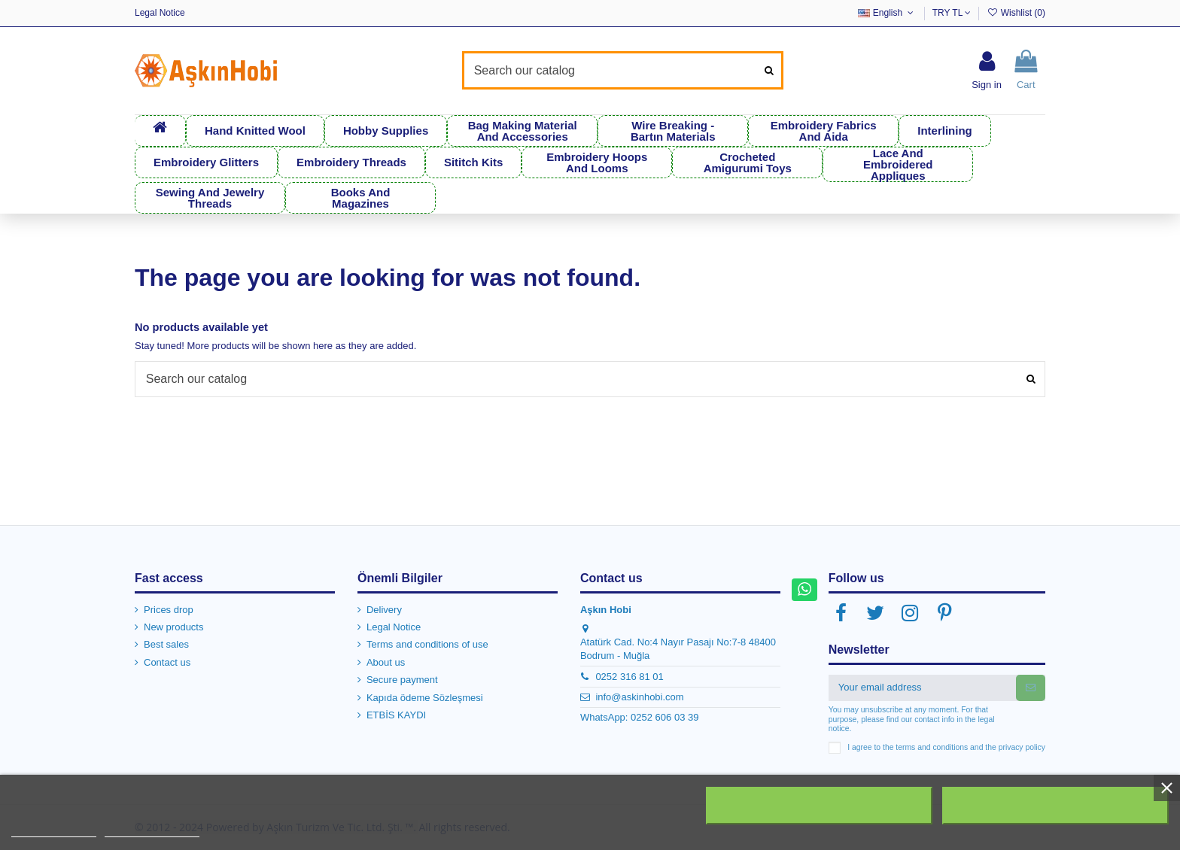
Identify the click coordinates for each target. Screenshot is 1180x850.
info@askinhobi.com (639, 696)
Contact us (167, 661)
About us (385, 661)
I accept (1055, 805)
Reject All (819, 805)
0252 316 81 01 (629, 675)
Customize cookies (152, 830)
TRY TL (952, 13)
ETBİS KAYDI (396, 714)
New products (173, 626)
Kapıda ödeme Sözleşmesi (424, 696)
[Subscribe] (1030, 686)
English (887, 13)
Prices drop (168, 608)
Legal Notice (160, 13)
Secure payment (402, 679)
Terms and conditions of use (427, 643)
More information (53, 830)
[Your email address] (922, 686)
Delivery (384, 608)
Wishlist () (1016, 13)
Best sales (166, 643)
